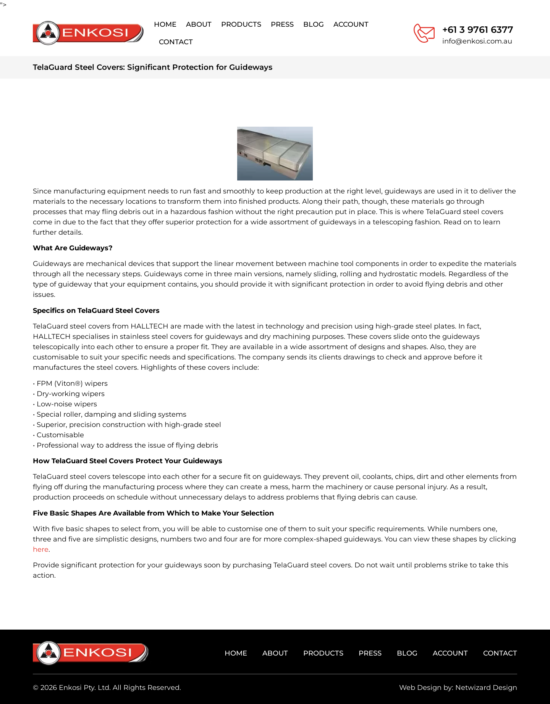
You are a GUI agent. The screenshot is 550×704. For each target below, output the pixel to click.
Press (282, 24)
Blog (313, 24)
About (199, 24)
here (41, 549)
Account (351, 24)
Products (241, 24)
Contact (176, 42)
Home (165, 24)
